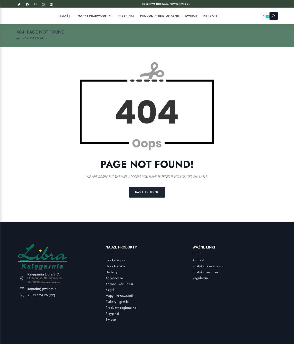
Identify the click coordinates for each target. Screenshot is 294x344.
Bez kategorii (116, 260)
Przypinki (112, 313)
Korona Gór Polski (119, 284)
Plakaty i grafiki (117, 301)
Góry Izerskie (115, 266)
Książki (110, 290)
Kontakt (198, 260)
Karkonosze (114, 278)
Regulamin (200, 278)
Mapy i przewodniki (120, 295)
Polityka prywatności (208, 266)
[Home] (17, 38)
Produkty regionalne (121, 307)
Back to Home (147, 192)
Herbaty (111, 272)
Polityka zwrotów (205, 272)
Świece (111, 319)
